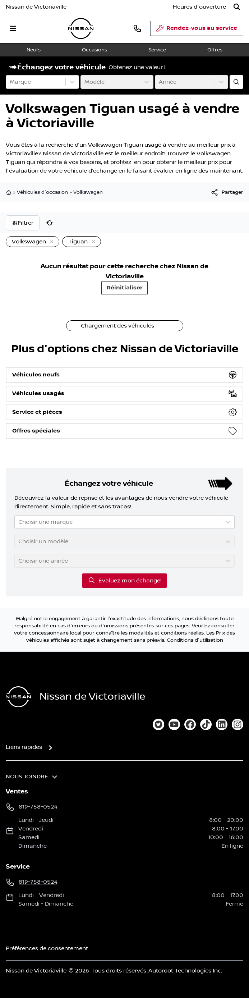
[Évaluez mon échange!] (236, 82)
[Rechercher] (236, 6)
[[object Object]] (226, 192)
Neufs (34, 50)
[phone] (137, 28)
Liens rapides (24, 747)
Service (157, 50)
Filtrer (22, 223)
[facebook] (190, 724)
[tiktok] (206, 724)
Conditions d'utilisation (195, 640)
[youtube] (174, 724)
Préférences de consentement (47, 948)
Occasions (94, 50)
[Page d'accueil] (18, 697)
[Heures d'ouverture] (199, 7)
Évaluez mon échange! (124, 580)
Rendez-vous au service (197, 30)
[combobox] (10, 82)
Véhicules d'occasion (42, 192)
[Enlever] (50, 242)
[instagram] (237, 724)
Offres (214, 50)
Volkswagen (88, 192)
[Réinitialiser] (50, 222)
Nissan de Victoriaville (36, 7)
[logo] (80, 28)
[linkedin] (221, 724)
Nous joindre (27, 776)
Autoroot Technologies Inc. (185, 970)
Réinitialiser (125, 287)
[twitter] (158, 724)
